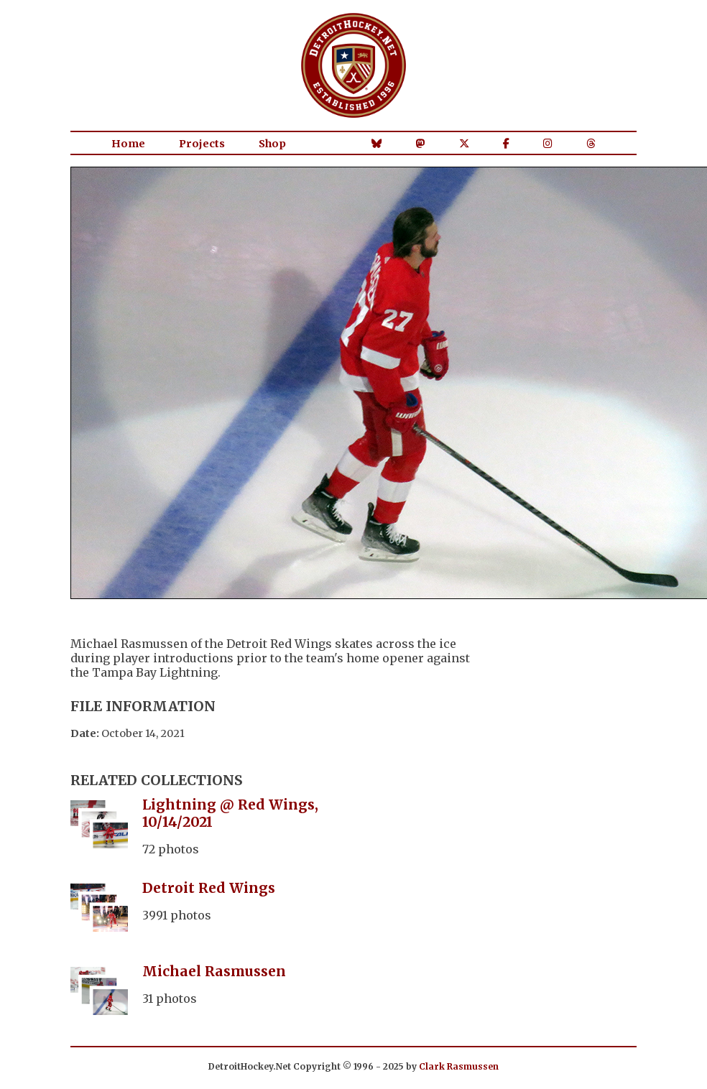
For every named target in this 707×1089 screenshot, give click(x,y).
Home (128, 143)
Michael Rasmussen (214, 971)
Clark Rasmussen (459, 1066)
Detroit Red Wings (208, 887)
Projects (202, 143)
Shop (272, 143)
